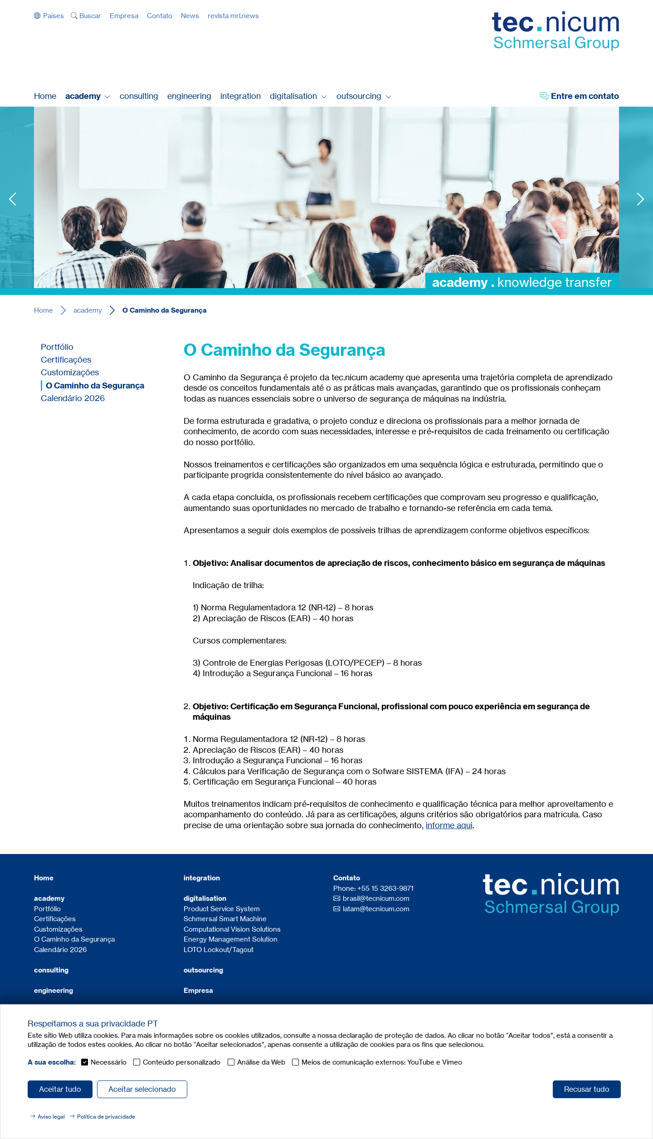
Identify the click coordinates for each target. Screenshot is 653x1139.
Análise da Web (261, 1062)
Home (43, 310)
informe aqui (449, 825)
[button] (49, 15)
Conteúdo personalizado (181, 1062)
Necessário (109, 1062)
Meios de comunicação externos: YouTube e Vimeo (382, 1062)
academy (87, 310)
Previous (12, 199)
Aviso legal (51, 1116)
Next (640, 199)
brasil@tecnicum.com (376, 898)
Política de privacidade (106, 1116)
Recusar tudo (586, 1089)
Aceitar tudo (60, 1089)
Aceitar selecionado (142, 1089)
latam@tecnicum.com (376, 908)
